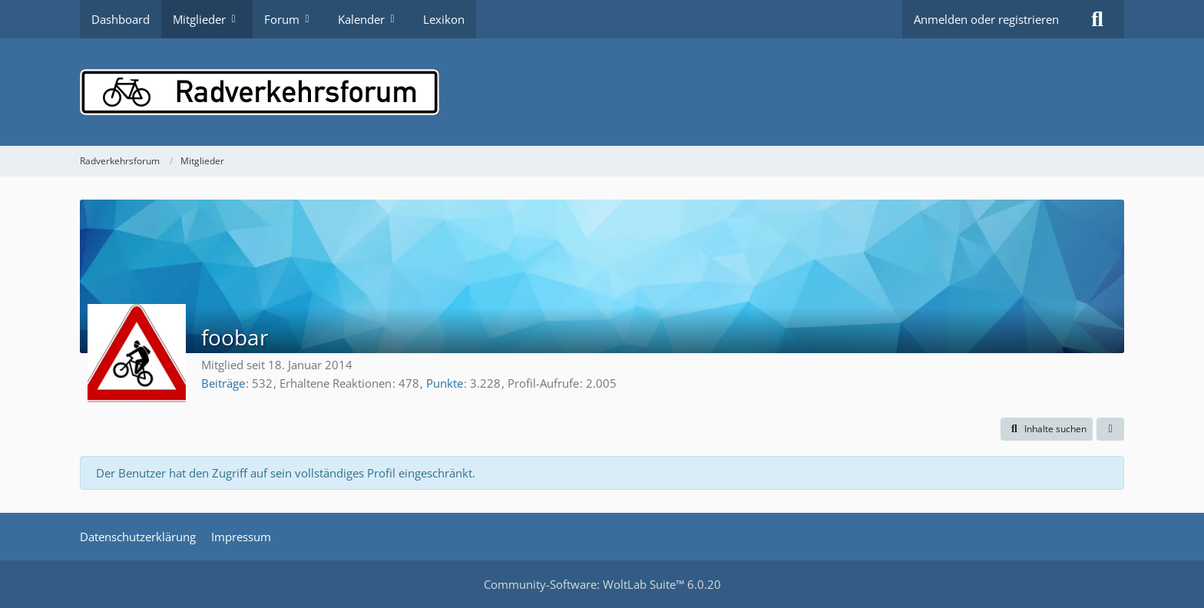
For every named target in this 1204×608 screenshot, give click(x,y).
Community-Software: (602, 584)
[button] (1047, 429)
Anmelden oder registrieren (986, 19)
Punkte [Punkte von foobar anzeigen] (444, 383)
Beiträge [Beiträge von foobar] (223, 383)
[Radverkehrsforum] (602, 92)
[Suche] (1097, 19)
